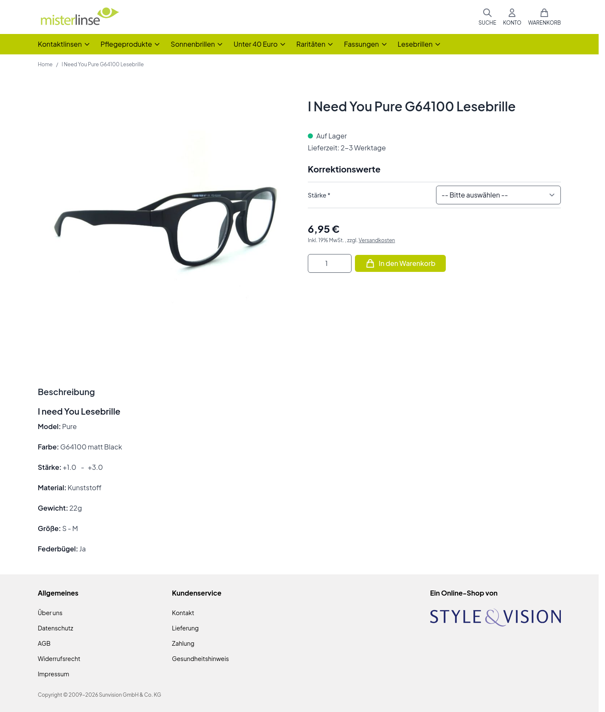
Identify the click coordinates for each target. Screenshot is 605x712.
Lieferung (185, 628)
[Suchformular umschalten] (487, 17)
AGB (44, 643)
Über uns (50, 612)
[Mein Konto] (512, 17)
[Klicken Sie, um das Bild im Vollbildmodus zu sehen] (164, 225)
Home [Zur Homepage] (45, 64)
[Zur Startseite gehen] (79, 17)
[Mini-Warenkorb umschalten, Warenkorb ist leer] (544, 17)
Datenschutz (55, 628)
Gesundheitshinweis (200, 658)
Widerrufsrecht (59, 658)
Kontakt (183, 612)
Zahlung (183, 643)
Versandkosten (377, 240)
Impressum (53, 674)
